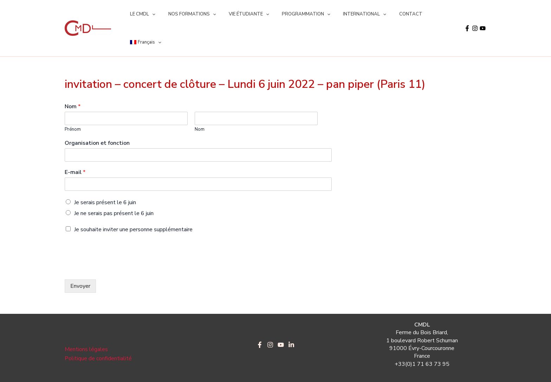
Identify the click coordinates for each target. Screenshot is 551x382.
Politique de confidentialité (98, 330)
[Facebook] (467, 14)
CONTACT (390, 14)
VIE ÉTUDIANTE (240, 14)
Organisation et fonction (97, 115)
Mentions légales (86, 321)
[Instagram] (475, 14)
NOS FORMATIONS (186, 14)
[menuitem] (427, 14)
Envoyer (80, 258)
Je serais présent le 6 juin (105, 174)
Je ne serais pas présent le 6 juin (114, 185)
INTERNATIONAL (348, 14)
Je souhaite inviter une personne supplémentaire (133, 201)
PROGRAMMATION (293, 14)
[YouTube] (482, 14)
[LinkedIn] (291, 316)
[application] (150, 14)
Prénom (73, 101)
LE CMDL (141, 14)
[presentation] (118, 239)
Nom (72, 78)
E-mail (75, 144)
